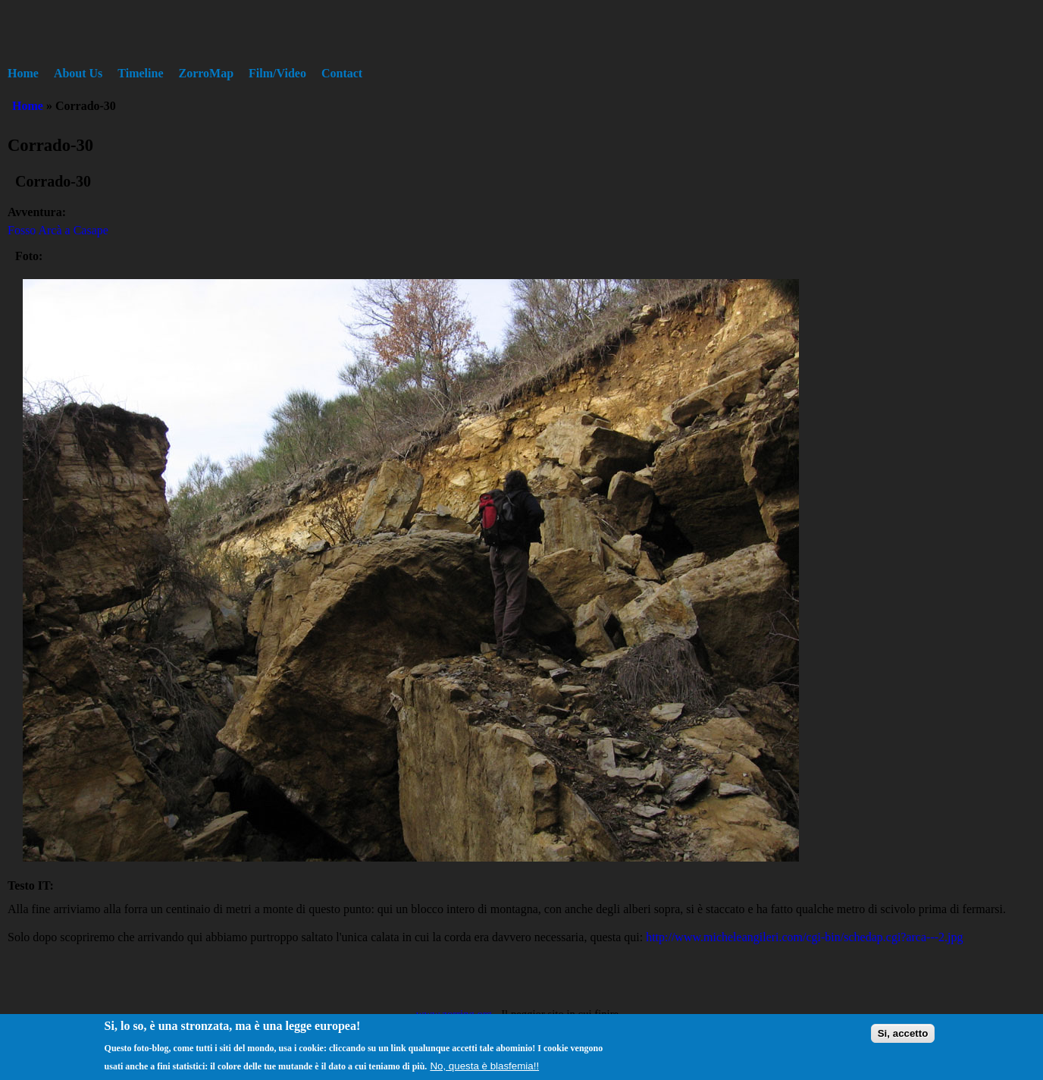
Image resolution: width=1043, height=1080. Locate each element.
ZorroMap (206, 73)
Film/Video (277, 73)
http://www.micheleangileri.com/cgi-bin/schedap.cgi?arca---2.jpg (804, 937)
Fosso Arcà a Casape (58, 230)
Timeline (140, 73)
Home (23, 73)
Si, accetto (903, 1038)
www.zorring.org (454, 1014)
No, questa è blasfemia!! (484, 1071)
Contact (341, 73)
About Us (78, 73)
